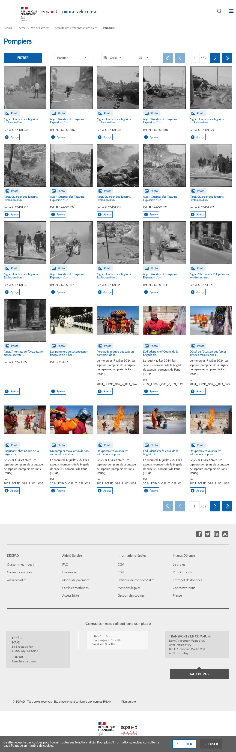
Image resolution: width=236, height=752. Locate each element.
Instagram (225, 534)
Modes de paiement (76, 580)
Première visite (183, 572)
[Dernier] (227, 58)
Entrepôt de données (187, 580)
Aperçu (11, 137)
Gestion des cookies (131, 595)
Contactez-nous (184, 588)
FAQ (65, 564)
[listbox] (71, 58)
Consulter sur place (20, 572)
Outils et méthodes (75, 588)
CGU (121, 572)
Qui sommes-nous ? (20, 564)
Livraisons (69, 572)
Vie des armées (40, 28)
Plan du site (128, 701)
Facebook (199, 534)
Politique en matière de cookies (32, 748)
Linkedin (216, 534)
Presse (177, 595)
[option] (71, 58)
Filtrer (22, 58)
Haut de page (199, 674)
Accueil (8, 28)
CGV (121, 564)
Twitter (207, 534)
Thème (21, 28)
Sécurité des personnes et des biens (76, 28)
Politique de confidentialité (136, 580)
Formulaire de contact (24, 661)
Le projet (179, 564)
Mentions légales (129, 588)
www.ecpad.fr (16, 580)
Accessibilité (70, 595)
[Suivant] (215, 58)
